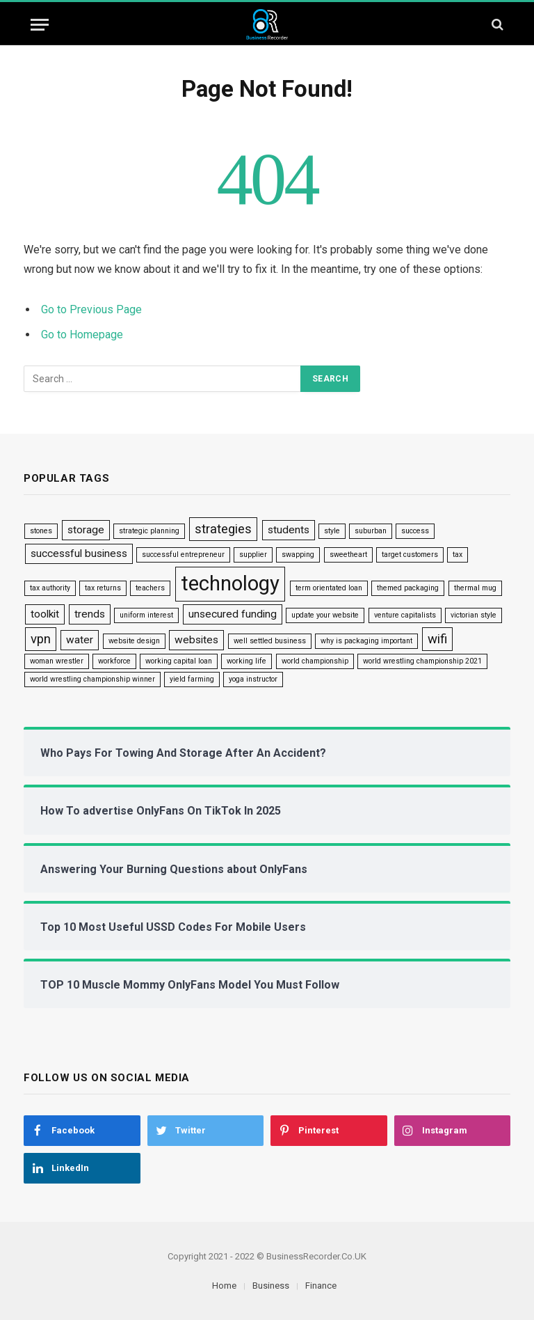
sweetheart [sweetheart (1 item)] (348, 554)
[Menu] (40, 24)
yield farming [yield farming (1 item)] (192, 679)
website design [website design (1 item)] (134, 640)
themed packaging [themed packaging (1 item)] (408, 587)
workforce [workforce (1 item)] (114, 661)
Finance (321, 1285)
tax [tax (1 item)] (457, 554)
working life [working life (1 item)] (246, 661)
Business (270, 1285)
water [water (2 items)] (79, 640)
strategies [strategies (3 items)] (223, 529)
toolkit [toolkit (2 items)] (45, 614)
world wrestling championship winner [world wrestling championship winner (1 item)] (92, 679)
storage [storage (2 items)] (85, 530)
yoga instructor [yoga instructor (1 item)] (253, 679)
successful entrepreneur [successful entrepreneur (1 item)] (183, 554)
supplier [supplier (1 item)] (253, 554)
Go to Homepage (82, 334)
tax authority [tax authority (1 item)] (50, 587)
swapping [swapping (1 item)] (298, 554)
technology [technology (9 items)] (230, 583)
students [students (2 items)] (288, 530)
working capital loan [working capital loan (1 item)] (178, 661)
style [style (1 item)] (332, 530)
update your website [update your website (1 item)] (325, 615)
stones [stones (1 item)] (41, 530)
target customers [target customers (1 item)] (410, 554)
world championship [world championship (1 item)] (315, 661)
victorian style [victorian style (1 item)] (473, 615)
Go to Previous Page (91, 309)
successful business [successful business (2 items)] (79, 553)
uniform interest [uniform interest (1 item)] (146, 615)
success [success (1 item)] (415, 530)
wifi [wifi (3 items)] (437, 639)
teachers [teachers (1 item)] (150, 587)
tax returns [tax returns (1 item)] (103, 587)
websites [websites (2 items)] (196, 640)
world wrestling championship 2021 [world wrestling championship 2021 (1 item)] (422, 661)
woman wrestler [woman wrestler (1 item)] (56, 661)
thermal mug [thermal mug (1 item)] (475, 587)
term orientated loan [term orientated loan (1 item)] (329, 587)
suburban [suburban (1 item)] (371, 530)
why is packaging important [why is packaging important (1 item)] (366, 640)
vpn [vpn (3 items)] (41, 639)
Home (224, 1285)
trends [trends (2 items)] (89, 614)
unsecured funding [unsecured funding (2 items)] (232, 614)
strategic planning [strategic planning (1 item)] (149, 530)
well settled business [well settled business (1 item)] (270, 640)
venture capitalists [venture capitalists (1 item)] (405, 615)
